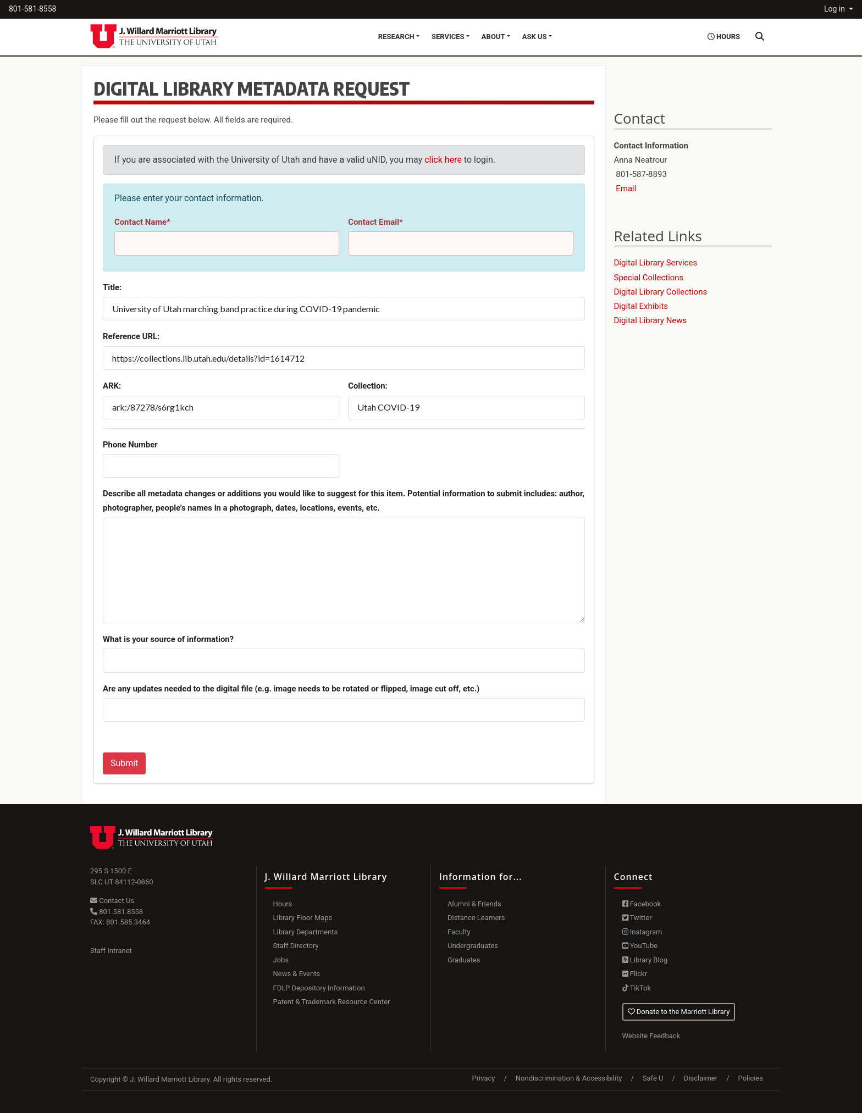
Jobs (281, 960)
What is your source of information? (168, 639)
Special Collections (649, 278)
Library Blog (645, 960)
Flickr (635, 974)
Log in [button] (835, 8)
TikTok (636, 988)
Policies (750, 1078)
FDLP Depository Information (319, 988)
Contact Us (112, 900)
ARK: (112, 386)
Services (448, 36)
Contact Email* (375, 222)
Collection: (368, 386)
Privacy (483, 1078)
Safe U (653, 1078)
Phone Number (130, 445)
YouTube (640, 946)
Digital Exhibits (641, 306)
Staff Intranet (111, 950)
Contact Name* (142, 222)
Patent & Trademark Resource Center (331, 1002)
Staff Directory (296, 946)
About (493, 36)
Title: (112, 287)
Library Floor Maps (303, 917)
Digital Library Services (656, 263)
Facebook (641, 904)
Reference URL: (131, 336)
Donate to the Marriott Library (679, 1011)
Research (396, 36)
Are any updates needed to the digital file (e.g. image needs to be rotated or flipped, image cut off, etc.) (291, 689)
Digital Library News (650, 320)
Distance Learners (476, 917)
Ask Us (534, 36)
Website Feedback (651, 1036)
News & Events (297, 974)
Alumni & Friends (474, 904)
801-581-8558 (32, 8)
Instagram (642, 932)
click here (443, 159)
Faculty (459, 932)
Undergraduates (472, 946)
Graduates (463, 960)
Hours (282, 904)
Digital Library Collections (661, 292)
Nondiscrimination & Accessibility (569, 1078)
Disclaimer (700, 1078)
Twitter (637, 917)
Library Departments (305, 932)
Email (625, 188)
